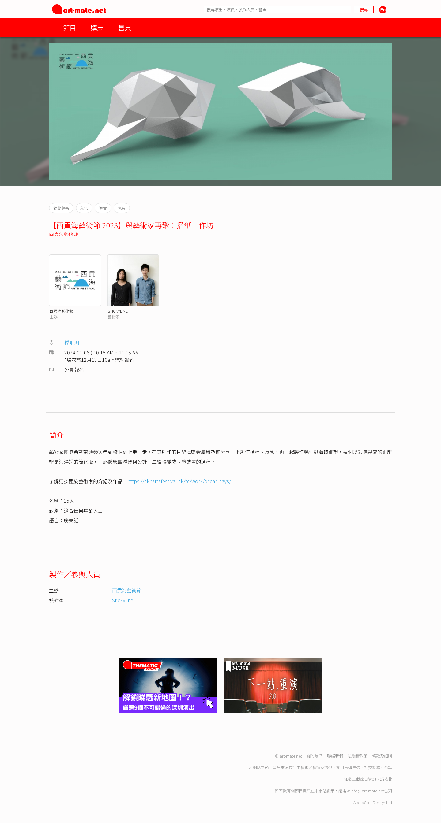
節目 (69, 27)
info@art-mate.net (367, 791)
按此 (388, 779)
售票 (124, 27)
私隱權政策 (358, 756)
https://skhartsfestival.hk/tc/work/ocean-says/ (179, 481)
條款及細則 (382, 756)
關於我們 (314, 756)
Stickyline (122, 600)
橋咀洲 (71, 342)
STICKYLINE (118, 311)
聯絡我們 (335, 756)
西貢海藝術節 (63, 233)
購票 (97, 27)
